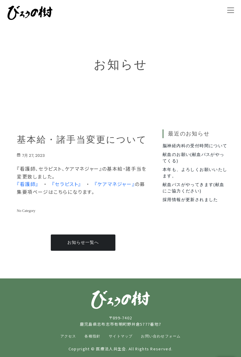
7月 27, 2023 (31, 155)
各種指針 (92, 336)
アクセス (68, 336)
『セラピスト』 (66, 184)
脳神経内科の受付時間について (195, 145)
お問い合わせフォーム (161, 336)
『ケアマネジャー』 (115, 184)
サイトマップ (121, 336)
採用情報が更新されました (190, 199)
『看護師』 (27, 184)
